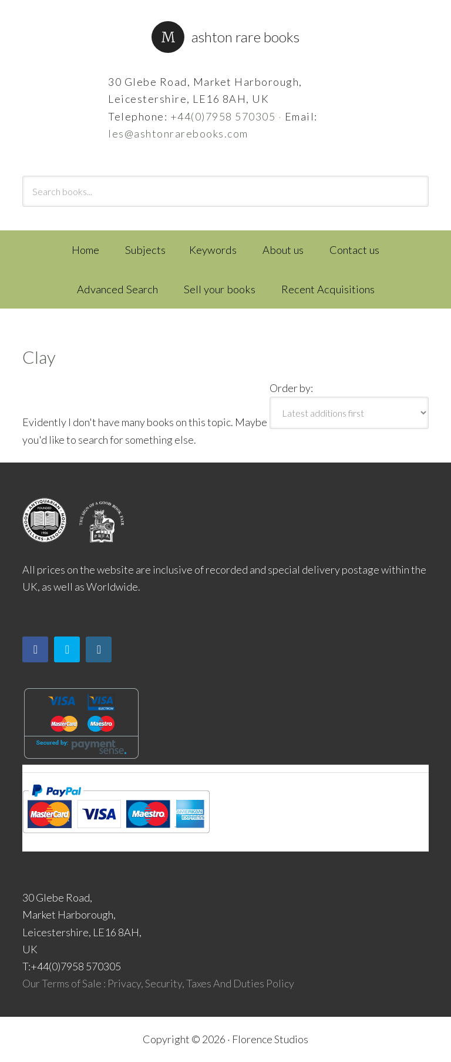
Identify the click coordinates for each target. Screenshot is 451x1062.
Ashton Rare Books (245, 36)
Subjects (145, 249)
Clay (39, 356)
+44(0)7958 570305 (223, 116)
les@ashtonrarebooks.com (178, 133)
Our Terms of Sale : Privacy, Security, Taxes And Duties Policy (158, 983)
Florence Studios (270, 1039)
